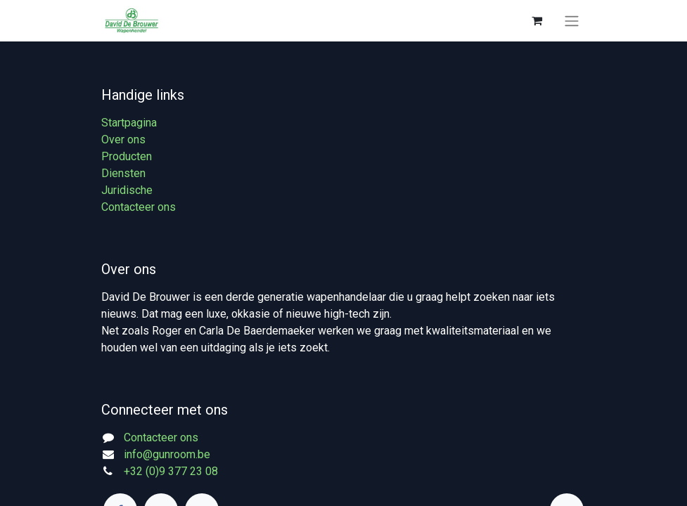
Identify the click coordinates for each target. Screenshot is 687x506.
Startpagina (129, 122)
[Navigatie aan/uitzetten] (571, 21)
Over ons (123, 139)
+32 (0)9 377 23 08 (171, 471)
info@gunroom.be (167, 454)
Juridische (127, 190)
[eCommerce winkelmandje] (537, 20)
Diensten (123, 173)
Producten (126, 156)
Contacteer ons (138, 207)
